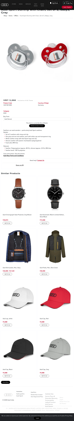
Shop (5, 16)
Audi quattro (20, 400)
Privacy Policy (69, 415)
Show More (5, 382)
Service (28, 4)
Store (14, 4)
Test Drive (35, 5)
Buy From (6, 116)
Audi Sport (19, 402)
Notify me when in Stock (37, 125)
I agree (37, 418)
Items (10, 16)
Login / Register (67, 7)
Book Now (42, 5)
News (20, 4)
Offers (16, 16)
